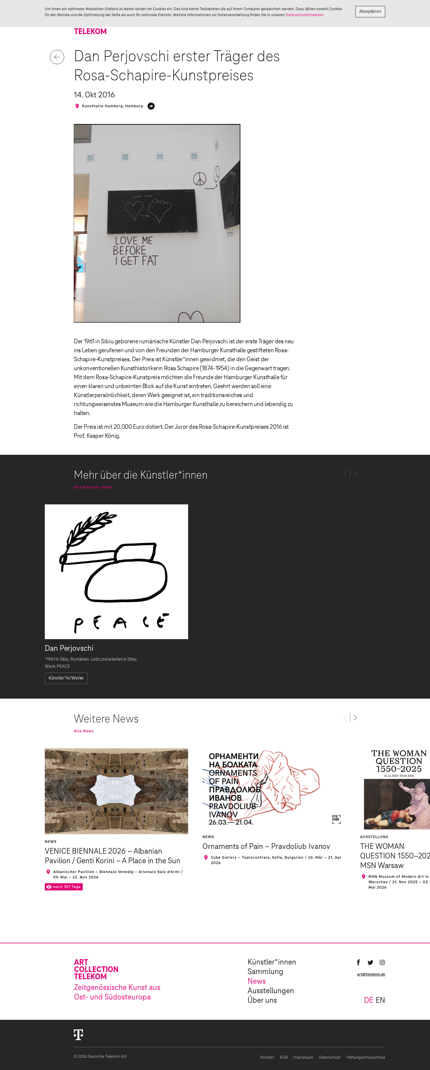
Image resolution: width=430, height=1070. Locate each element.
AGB (284, 1057)
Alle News (84, 731)
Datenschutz (330, 1057)
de (368, 1000)
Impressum (303, 1057)
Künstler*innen (272, 962)
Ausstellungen (271, 991)
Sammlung (265, 972)
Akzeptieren (370, 11)
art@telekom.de (371, 974)
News (257, 981)
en (380, 1000)
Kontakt (267, 1057)
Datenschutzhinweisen (304, 15)
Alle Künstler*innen (93, 487)
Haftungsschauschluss (365, 1057)
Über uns (262, 1000)
